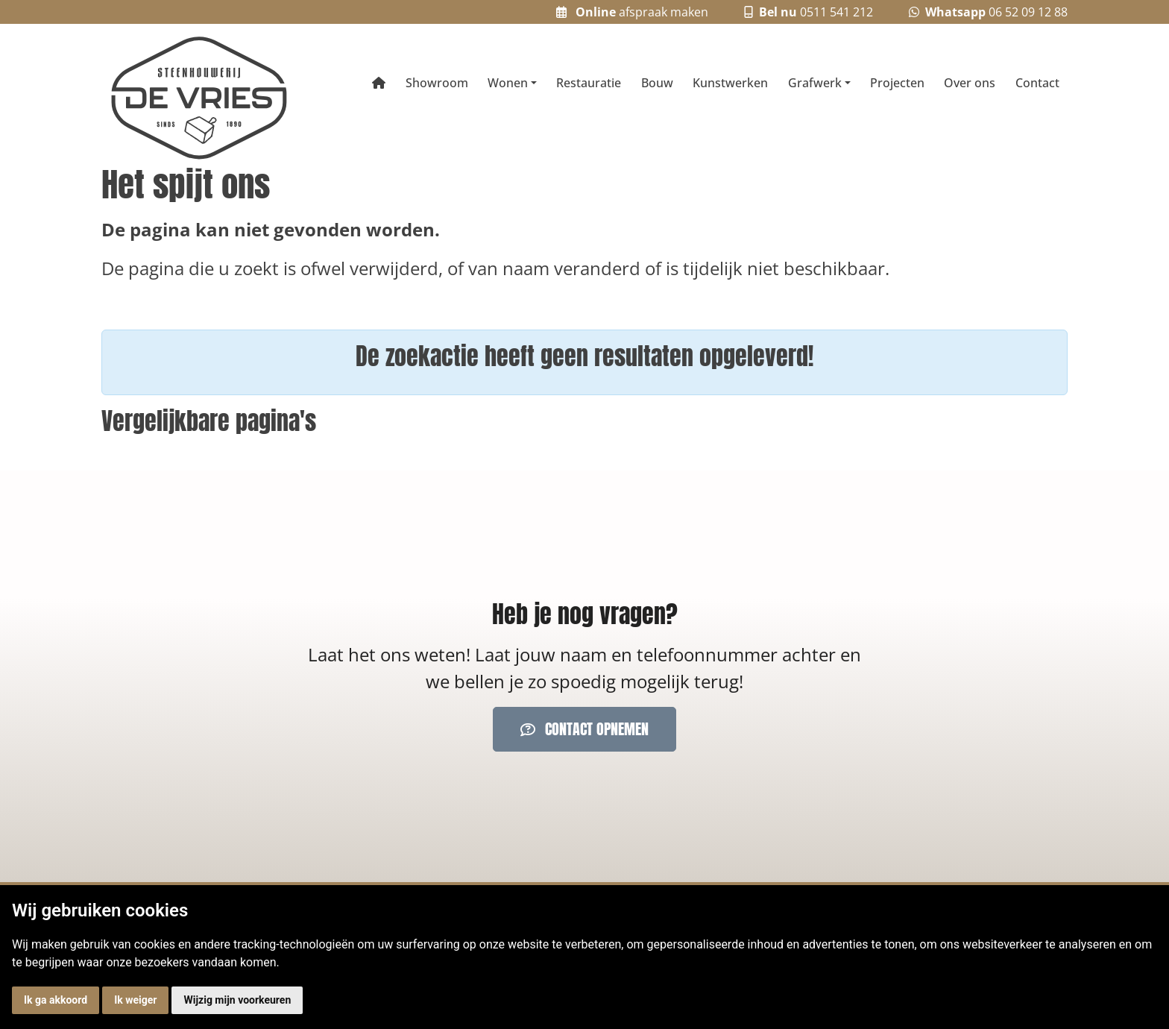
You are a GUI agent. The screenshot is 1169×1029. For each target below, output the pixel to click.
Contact (1037, 83)
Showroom (437, 83)
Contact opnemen (584, 728)
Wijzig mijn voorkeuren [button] (237, 1000)
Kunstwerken (730, 83)
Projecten (897, 83)
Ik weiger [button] (135, 1000)
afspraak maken (632, 12)
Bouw (657, 83)
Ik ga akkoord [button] (55, 1000)
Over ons (969, 83)
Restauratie (588, 83)
